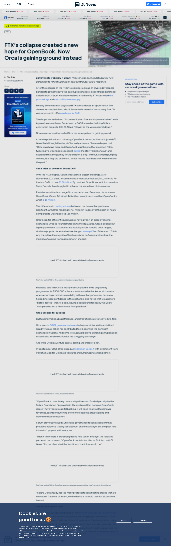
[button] (123, 520)
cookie (21, 537)
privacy (74, 535)
